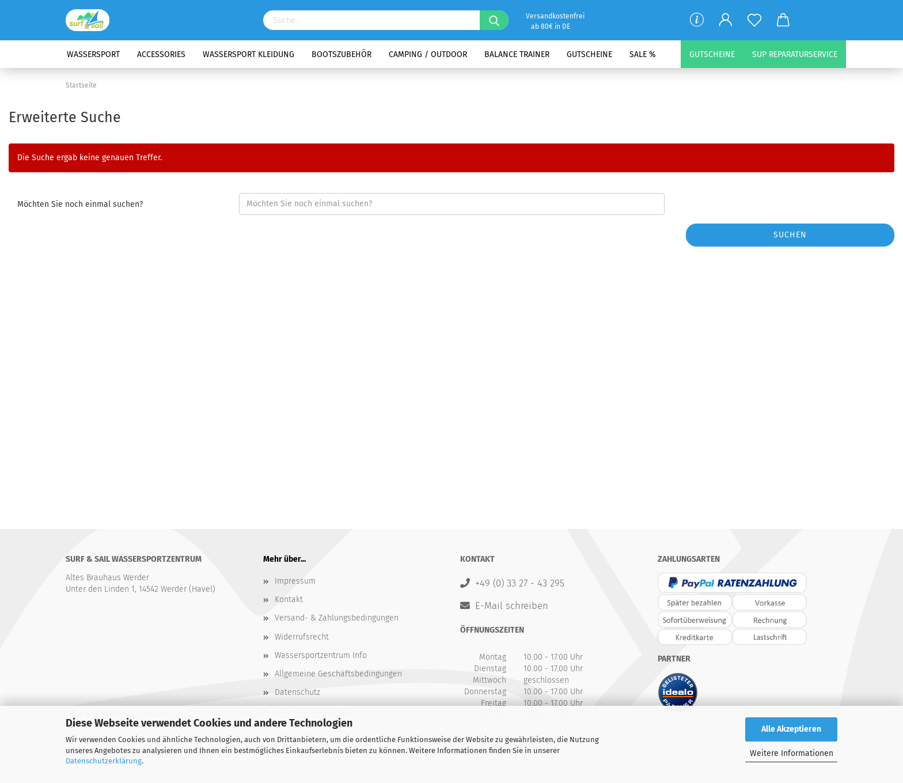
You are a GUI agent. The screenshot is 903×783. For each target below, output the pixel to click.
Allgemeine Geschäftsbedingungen (338, 674)
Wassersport (93, 54)
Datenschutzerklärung (104, 760)
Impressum (295, 581)
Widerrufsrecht (302, 637)
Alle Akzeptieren (791, 729)
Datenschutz (297, 692)
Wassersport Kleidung (248, 54)
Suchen (790, 235)
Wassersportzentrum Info (321, 655)
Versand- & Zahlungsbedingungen (337, 618)
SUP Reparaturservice (794, 54)
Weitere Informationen (791, 753)
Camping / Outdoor (428, 54)
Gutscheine (589, 54)
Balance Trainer (516, 54)
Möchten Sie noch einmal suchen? (80, 204)
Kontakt (289, 599)
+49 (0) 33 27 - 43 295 (519, 583)
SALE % (642, 54)
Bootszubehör (341, 54)
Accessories (161, 54)
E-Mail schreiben (511, 605)
